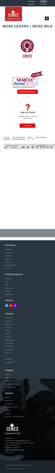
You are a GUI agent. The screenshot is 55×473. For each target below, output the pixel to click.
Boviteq (7, 268)
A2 (6, 356)
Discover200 (9, 404)
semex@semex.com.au (16, 450)
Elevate (7, 259)
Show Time (8, 346)
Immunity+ (8, 249)
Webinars (8, 413)
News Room (9, 401)
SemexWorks (9, 253)
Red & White (9, 350)
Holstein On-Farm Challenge (14, 416)
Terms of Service (11, 468)
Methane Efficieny (11, 265)
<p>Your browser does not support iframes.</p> (27, 179)
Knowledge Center (11, 407)
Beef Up (7, 334)
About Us (8, 375)
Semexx (7, 331)
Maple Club (8, 294)
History (7, 378)
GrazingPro (8, 359)
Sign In (7, 397)
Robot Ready (9, 343)
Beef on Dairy (9, 288)
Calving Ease (9, 340)
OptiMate (8, 256)
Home (31, 4)
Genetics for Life (10, 387)
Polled (7, 353)
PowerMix (8, 337)
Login (43, 1)
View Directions (9, 452)
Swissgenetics (9, 362)
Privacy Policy (21, 468)
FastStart (8, 321)
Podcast (7, 410)
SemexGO (8, 279)
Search (43, 4)
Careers (7, 381)
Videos (32, 1)
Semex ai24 (9, 262)
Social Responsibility (11, 384)
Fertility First (9, 324)
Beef (6, 285)
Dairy (6, 282)
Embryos (8, 291)
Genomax (8, 327)
